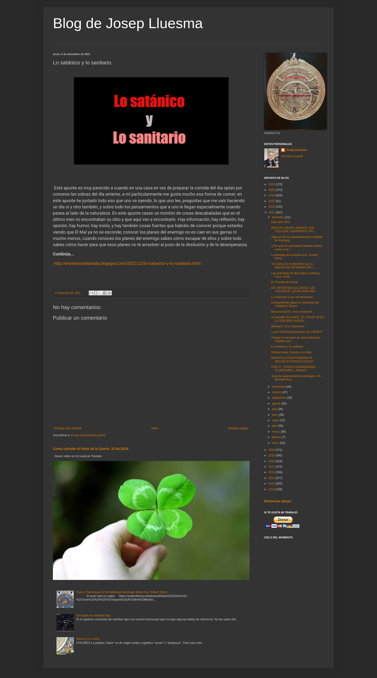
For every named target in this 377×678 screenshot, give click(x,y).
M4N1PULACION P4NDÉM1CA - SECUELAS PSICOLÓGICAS (292, 359)
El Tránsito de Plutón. (285, 282)
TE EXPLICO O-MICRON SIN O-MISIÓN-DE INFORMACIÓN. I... (293, 265)
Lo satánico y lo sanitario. (287, 346)
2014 (272, 483)
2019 (272, 455)
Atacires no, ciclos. (88, 639)
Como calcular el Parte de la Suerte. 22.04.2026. (91, 449)
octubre (277, 392)
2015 (272, 478)
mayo (276, 420)
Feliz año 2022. (281, 222)
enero (276, 443)
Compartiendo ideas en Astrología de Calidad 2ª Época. (295, 304)
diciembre (278, 217)
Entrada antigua (238, 428)
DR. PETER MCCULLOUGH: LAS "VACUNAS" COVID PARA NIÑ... (294, 289)
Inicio (154, 428)
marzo (276, 431)
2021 (272, 212)
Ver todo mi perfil (292, 156)
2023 (272, 201)
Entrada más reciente (68, 428)
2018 (272, 461)
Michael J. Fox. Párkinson (287, 326)
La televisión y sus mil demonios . (292, 297)
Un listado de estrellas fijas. (93, 615)
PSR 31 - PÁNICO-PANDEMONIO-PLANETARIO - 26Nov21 (293, 368)
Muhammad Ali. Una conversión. (292, 311)
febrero (277, 437)
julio (275, 409)
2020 (272, 450)
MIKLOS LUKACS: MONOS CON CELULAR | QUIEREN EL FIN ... (293, 229)
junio (275, 415)
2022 (272, 206)
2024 (272, 195)
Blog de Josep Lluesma (128, 23)
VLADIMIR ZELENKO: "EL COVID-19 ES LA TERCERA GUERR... (297, 319)
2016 (272, 472)
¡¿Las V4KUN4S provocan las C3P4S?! (296, 332)
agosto (276, 403)
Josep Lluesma (296, 150)
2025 (272, 190)
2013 (272, 489)
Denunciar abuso (277, 501)
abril (275, 426)
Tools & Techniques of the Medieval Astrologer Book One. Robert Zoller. (122, 592)
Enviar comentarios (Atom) (88, 435)
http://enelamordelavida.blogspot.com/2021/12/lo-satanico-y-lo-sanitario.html (127, 263)
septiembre (279, 397)
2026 (272, 184)
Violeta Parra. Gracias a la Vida (291, 352)
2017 (272, 466)
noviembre (279, 386)
